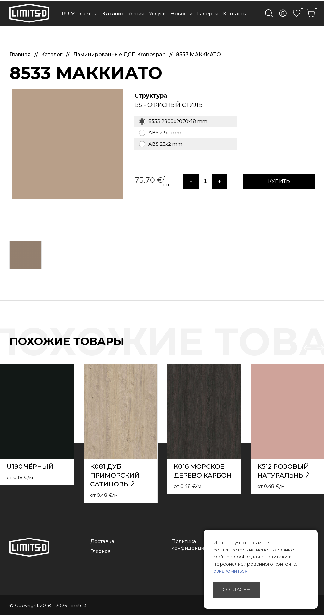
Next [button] (320, 348)
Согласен (237, 590)
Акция (136, 13)
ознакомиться (230, 571)
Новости (181, 13)
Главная (87, 13)
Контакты (235, 13)
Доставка (102, 541)
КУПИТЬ (279, 181)
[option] (67, 144)
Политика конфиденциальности (199, 544)
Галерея (207, 13)
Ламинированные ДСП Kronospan (120, 55)
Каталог (113, 13)
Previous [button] (307, 348)
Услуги (157, 13)
